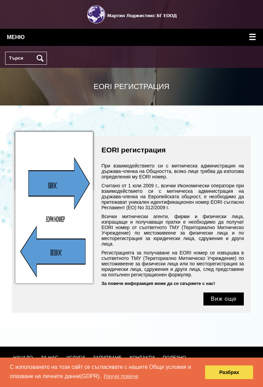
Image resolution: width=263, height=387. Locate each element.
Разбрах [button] (229, 372)
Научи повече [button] (121, 376)
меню (131, 37)
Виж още (224, 299)
